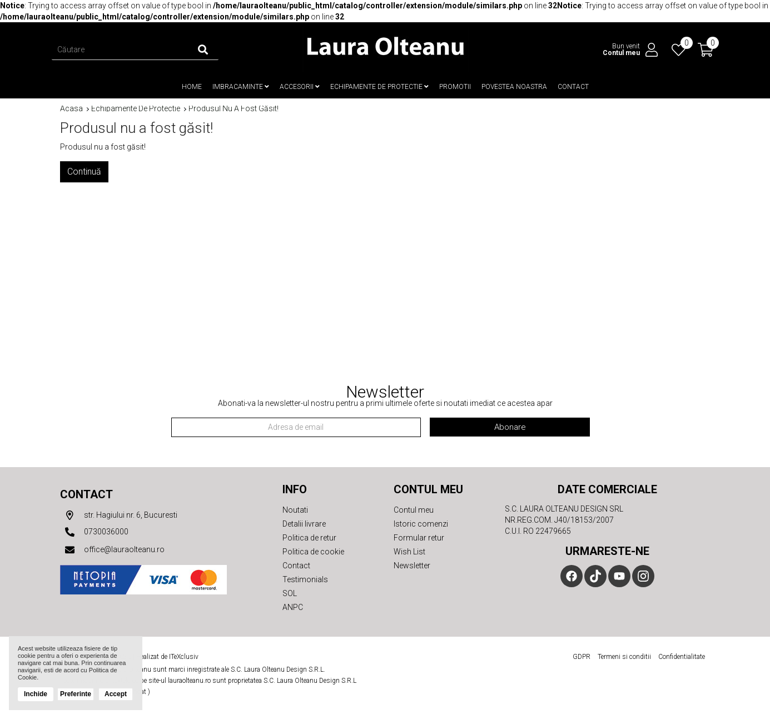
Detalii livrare (304, 523)
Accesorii (300, 87)
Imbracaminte (240, 87)
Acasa (71, 108)
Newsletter (412, 565)
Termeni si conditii (624, 656)
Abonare (510, 427)
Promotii (455, 87)
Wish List (409, 551)
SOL (289, 592)
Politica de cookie (313, 551)
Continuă (84, 171)
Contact (573, 87)
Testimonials (305, 578)
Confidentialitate (681, 656)
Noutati (295, 509)
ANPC (292, 606)
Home (192, 87)
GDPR (581, 656)
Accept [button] (116, 694)
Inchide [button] (35, 694)
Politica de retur (309, 537)
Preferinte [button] (75, 694)
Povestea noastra (514, 87)
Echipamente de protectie (379, 87)
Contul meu (414, 509)
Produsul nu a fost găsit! (233, 108)
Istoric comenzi (421, 523)
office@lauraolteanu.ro (112, 549)
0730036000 (94, 531)
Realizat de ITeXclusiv (167, 656)
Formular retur (419, 537)
